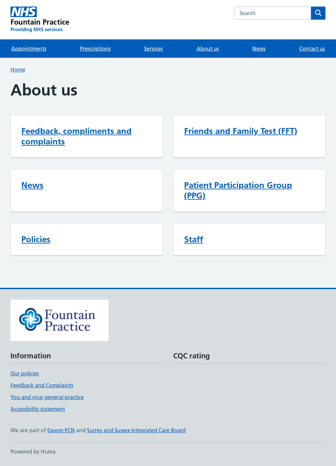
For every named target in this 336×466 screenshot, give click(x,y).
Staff (193, 239)
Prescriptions (95, 48)
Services (153, 48)
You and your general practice (47, 397)
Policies (36, 239)
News (258, 48)
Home (17, 69)
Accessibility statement (37, 409)
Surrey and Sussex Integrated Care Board (136, 430)
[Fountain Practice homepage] (39, 20)
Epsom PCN (61, 430)
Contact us (312, 48)
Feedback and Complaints (41, 385)
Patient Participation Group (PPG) (238, 190)
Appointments (28, 48)
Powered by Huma (32, 451)
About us (208, 48)
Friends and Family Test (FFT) (240, 131)
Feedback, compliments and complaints (76, 136)
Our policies (24, 373)
